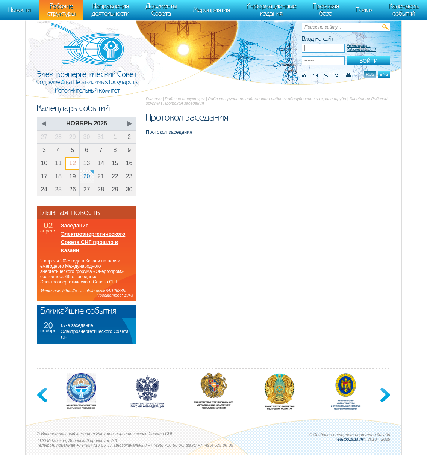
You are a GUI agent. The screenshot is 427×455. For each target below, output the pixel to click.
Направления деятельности (110, 9)
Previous (42, 394)
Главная (154, 98)
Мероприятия (211, 10)
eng (384, 74)
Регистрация (359, 46)
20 (86, 176)
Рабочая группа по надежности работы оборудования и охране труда (277, 98)
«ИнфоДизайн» (350, 439)
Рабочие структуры (185, 98)
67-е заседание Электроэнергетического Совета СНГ (95, 331)
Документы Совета (161, 9)
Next (384, 394)
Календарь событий (404, 9)
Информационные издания (271, 9)
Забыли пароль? (361, 50)
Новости (19, 10)
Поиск (364, 10)
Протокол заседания (169, 132)
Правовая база (326, 9)
